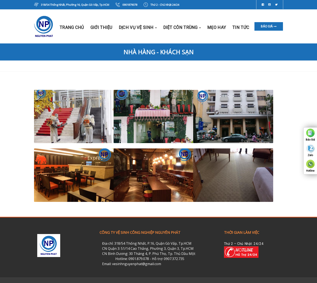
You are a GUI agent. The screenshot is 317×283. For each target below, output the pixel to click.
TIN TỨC (240, 27)
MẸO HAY (216, 27)
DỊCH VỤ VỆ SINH (138, 27)
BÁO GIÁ (269, 26)
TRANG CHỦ (72, 27)
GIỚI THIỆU (101, 27)
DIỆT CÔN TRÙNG (182, 27)
